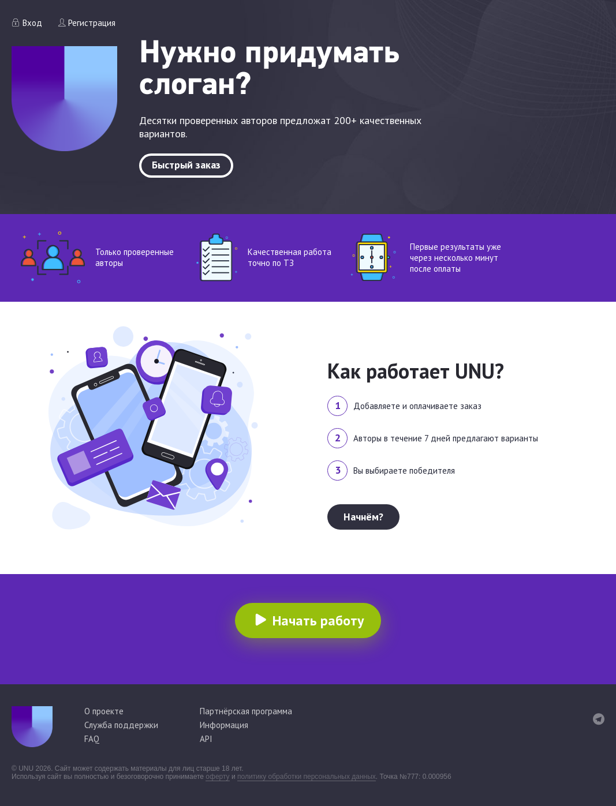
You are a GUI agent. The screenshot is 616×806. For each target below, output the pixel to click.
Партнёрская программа (246, 711)
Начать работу (318, 620)
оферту (217, 777)
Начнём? (363, 516)
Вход (32, 22)
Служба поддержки (121, 724)
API (206, 738)
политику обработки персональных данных (306, 777)
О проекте (104, 711)
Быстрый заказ (186, 164)
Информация (224, 724)
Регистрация (91, 22)
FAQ (91, 738)
